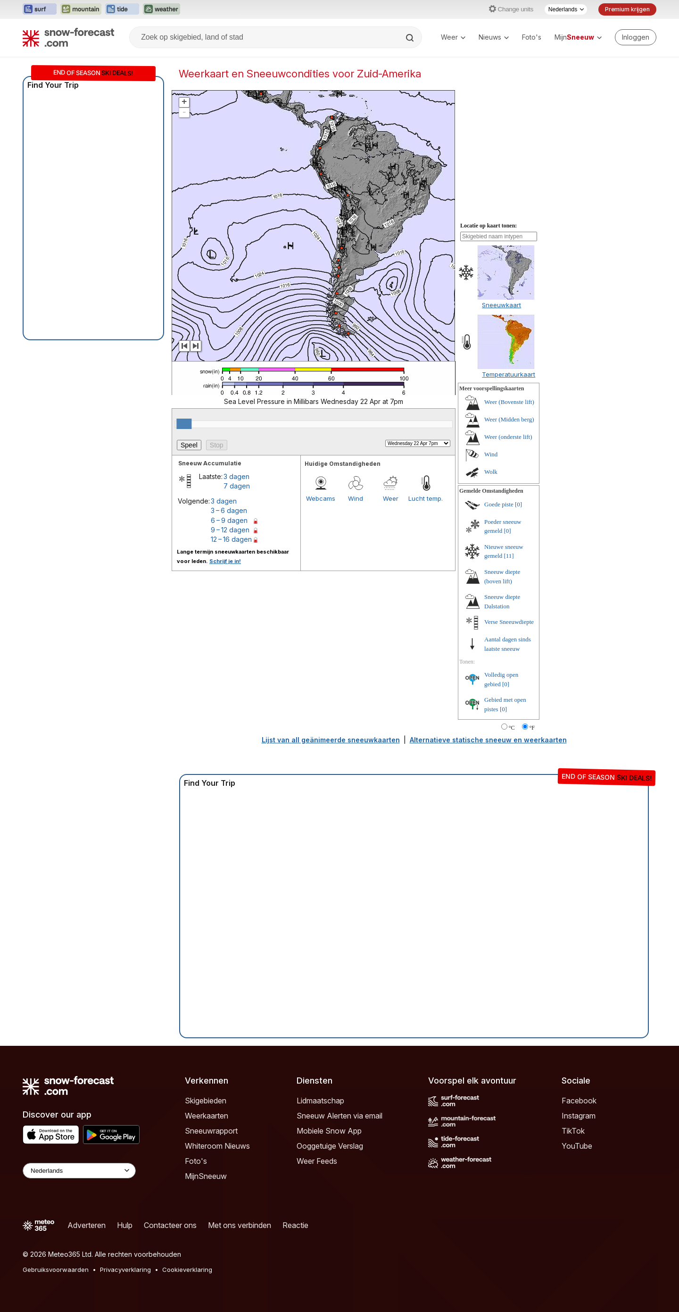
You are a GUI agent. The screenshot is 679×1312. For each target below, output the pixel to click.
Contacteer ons (170, 1225)
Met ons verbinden (239, 1225)
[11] (509, 555)
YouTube (577, 1146)
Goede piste (498, 504)
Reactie (295, 1225)
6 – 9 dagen (229, 520)
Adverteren (86, 1225)
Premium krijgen (627, 9)
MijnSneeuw (206, 1176)
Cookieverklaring (187, 1269)
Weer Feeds (317, 1161)
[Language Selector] (79, 1170)
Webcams (320, 498)
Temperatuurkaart (508, 374)
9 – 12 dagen (230, 530)
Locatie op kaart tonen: (488, 225)
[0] (518, 504)
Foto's (531, 37)
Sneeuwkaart (501, 305)
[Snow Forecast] (68, 37)
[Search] (411, 38)
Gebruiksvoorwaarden (56, 1269)
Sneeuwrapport (211, 1130)
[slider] (183, 424)
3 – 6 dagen (229, 510)
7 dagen (237, 486)
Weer (453, 37)
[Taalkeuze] (566, 9)
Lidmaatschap (320, 1100)
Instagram (579, 1115)
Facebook (579, 1100)
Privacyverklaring (125, 1269)
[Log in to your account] (635, 37)
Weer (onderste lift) (508, 436)
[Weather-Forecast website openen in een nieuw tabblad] (161, 9)
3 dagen (236, 476)
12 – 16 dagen (231, 539)
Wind (355, 498)
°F (532, 727)
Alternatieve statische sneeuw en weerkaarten (488, 740)
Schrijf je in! (225, 561)
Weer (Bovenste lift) (509, 401)
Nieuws (494, 37)
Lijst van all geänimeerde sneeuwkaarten (331, 740)
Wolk (490, 471)
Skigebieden (205, 1100)
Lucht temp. (425, 498)
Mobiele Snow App (329, 1130)
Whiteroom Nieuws (217, 1146)
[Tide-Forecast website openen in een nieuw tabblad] (122, 9)
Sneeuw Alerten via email (339, 1115)
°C (512, 727)
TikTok (573, 1130)
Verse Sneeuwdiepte (509, 621)
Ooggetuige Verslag (330, 1146)
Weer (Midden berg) (509, 419)
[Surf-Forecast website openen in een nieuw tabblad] (40, 9)
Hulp (124, 1225)
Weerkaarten (206, 1115)
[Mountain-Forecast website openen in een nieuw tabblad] (80, 9)
